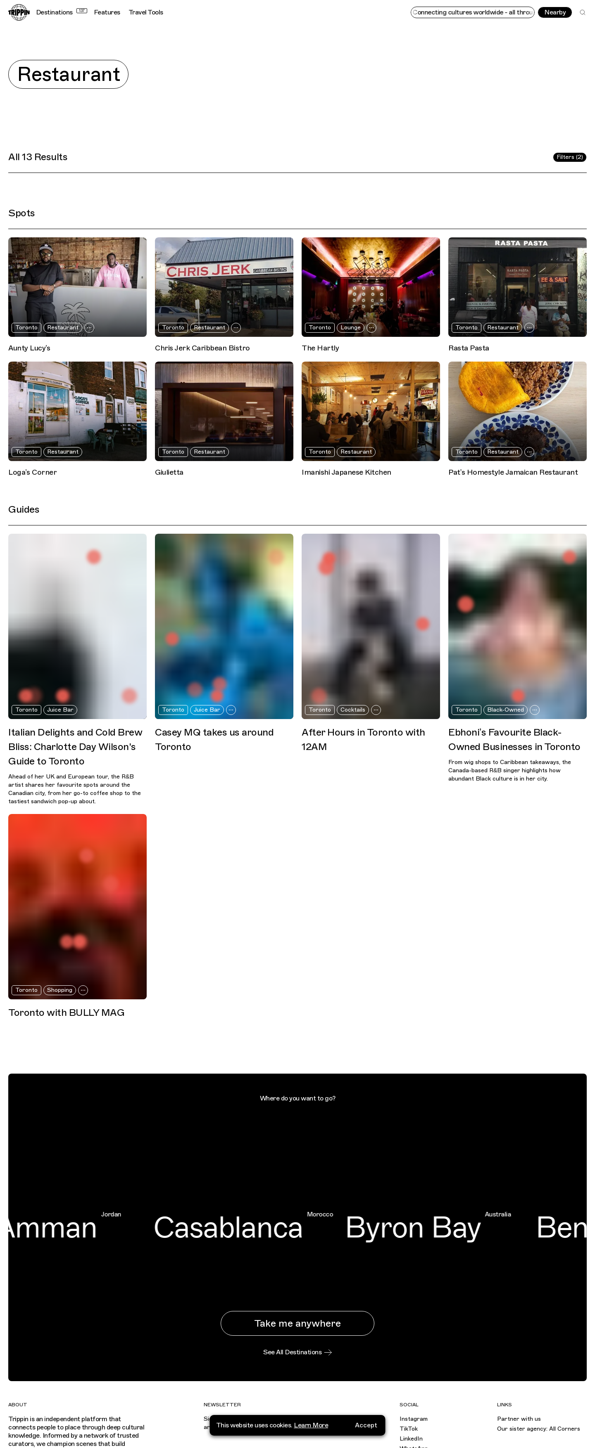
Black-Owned (505, 709)
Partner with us (519, 1418)
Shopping (59, 990)
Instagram (414, 1418)
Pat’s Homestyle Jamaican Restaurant (513, 472)
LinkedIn (411, 1438)
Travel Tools (146, 12)
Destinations (61, 12)
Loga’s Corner (32, 472)
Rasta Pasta (468, 348)
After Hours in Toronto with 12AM (363, 739)
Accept (366, 1422)
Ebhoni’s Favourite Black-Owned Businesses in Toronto (514, 739)
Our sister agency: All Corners (538, 1428)
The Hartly (320, 348)
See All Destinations (297, 1352)
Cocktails (352, 709)
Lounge (350, 327)
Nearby (555, 12)
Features (107, 12)
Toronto (26, 327)
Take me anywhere (297, 1323)
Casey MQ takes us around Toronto (214, 739)
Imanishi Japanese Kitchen (346, 472)
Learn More (311, 1422)
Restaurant (63, 327)
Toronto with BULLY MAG (66, 1012)
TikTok (409, 1428)
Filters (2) (570, 157)
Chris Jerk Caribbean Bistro (202, 348)
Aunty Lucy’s (29, 348)
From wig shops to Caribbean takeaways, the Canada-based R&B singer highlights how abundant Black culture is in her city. (509, 770)
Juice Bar (60, 709)
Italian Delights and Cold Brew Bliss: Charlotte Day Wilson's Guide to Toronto (75, 746)
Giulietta (169, 472)
